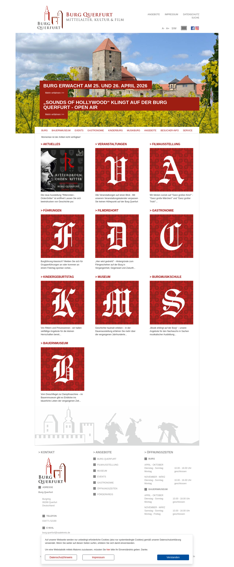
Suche (195, 17)
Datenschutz (191, 14)
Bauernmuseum (61, 130)
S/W (174, 28)
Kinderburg (115, 130)
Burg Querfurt (106, 459)
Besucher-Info (170, 130)
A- (163, 28)
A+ (167, 28)
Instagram (197, 28)
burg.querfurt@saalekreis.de (56, 532)
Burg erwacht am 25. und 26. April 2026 (95, 85)
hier (108, 549)
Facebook (193, 28)
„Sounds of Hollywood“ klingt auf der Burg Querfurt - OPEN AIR (105, 105)
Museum (102, 471)
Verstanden (173, 557)
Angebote (154, 14)
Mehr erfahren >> (54, 92)
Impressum (98, 557)
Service (187, 130)
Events (79, 130)
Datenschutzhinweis (61, 557)
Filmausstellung (107, 465)
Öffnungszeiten (107, 488)
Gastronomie (95, 130)
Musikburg (133, 130)
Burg (44, 130)
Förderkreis (105, 494)
